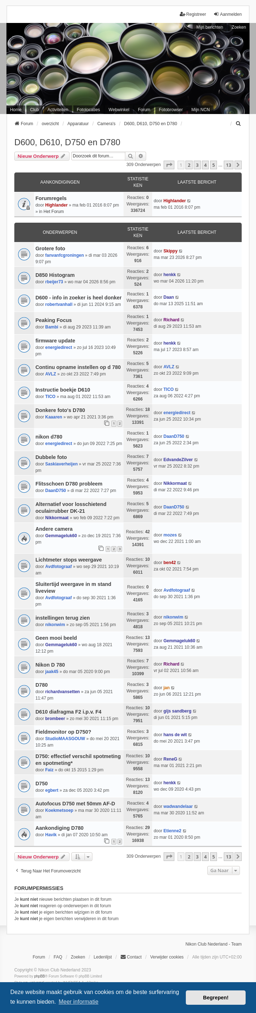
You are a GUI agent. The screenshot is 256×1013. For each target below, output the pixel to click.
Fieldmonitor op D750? (63, 732)
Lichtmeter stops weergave (68, 560)
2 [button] (189, 165)
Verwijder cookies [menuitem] (166, 957)
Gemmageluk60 (61, 535)
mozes (170, 535)
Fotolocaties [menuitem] (88, 109)
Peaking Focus (53, 320)
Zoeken (239, 27)
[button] (169, 165)
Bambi (51, 327)
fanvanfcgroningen (64, 255)
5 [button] (213, 165)
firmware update (55, 341)
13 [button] (228, 165)
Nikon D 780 (50, 665)
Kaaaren (53, 417)
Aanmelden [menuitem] (227, 14)
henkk (169, 274)
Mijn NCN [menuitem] (201, 109)
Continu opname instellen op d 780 (78, 367)
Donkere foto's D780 (60, 410)
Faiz (49, 769)
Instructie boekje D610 (62, 390)
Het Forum (54, 211)
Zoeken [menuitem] (78, 957)
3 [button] (197, 165)
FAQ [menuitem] (58, 957)
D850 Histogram (55, 275)
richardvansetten (62, 691)
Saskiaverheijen (61, 464)
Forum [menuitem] (144, 109)
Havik (51, 834)
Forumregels (51, 198)
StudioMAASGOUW (65, 738)
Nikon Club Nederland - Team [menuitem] (213, 944)
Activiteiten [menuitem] (58, 109)
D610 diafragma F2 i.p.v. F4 (68, 712)
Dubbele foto (51, 457)
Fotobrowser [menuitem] (171, 109)
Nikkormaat (175, 483)
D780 (41, 685)
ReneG (170, 759)
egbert (51, 790)
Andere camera (54, 529)
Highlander (56, 205)
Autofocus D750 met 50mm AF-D (75, 803)
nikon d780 (48, 437)
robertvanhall (58, 304)
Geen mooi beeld (56, 638)
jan (166, 687)
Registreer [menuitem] (193, 14)
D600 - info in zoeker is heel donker (78, 297)
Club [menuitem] (34, 109)
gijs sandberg (177, 711)
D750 (41, 783)
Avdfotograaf (58, 566)
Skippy (170, 251)
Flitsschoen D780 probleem (68, 484)
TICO (50, 396)
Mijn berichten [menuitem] (209, 27)
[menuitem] (238, 123)
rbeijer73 (54, 281)
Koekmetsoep (59, 810)
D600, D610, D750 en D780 (67, 142)
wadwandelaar (178, 806)
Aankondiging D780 (59, 828)
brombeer (55, 718)
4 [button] (205, 165)
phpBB (39, 976)
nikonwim (55, 624)
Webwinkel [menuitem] (118, 109)
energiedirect (58, 347)
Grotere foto (50, 248)
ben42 (169, 562)
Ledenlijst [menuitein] (103, 957)
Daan (168, 297)
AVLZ (50, 374)
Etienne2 (172, 830)
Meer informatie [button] (78, 1002)
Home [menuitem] (15, 109)
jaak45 (51, 671)
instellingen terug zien (62, 618)
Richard (171, 319)
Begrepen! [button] (215, 997)
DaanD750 (173, 436)
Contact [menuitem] (130, 957)
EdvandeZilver (178, 459)
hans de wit (175, 734)
